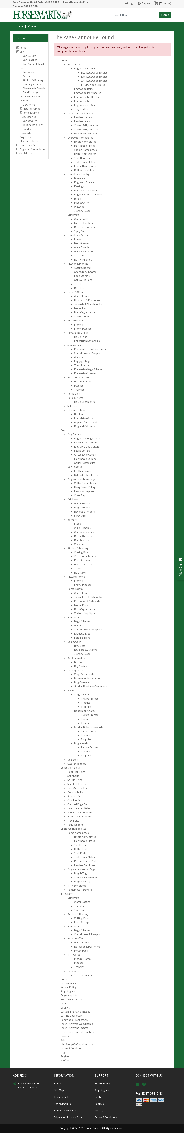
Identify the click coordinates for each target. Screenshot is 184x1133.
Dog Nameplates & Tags (81, 479)
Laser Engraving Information (77, 1032)
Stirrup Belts (74, 780)
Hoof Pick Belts (76, 772)
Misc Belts (73, 820)
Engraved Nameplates (32, 149)
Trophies (79, 389)
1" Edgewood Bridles (93, 85)
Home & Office (30, 113)
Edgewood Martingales (87, 93)
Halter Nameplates (85, 154)
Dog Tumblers (82, 507)
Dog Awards (81, 743)
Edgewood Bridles (84, 68)
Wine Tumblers (83, 247)
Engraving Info (69, 995)
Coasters (79, 255)
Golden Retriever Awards (88, 727)
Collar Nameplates (85, 483)
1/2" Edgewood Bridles (94, 72)
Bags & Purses (82, 621)
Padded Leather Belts (79, 812)
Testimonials (68, 983)
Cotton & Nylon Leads (86, 129)
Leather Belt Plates (85, 865)
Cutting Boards (32, 84)
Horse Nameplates (78, 833)
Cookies (65, 1007)
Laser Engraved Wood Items (77, 1024)
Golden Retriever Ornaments (91, 686)
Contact (32, 26)
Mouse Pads (81, 308)
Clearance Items (29, 141)
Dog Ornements (83, 682)
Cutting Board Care (72, 1015)
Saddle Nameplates (85, 150)
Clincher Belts (75, 800)
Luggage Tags (82, 361)
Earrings (79, 186)
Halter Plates (81, 849)
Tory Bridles (81, 109)
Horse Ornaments (84, 402)
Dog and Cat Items (84, 426)
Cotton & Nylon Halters (87, 125)
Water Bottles (82, 219)
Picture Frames (31, 108)
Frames (78, 324)
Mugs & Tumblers (84, 223)
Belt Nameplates (84, 170)
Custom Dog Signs (84, 613)
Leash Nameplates (85, 491)
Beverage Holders (84, 227)
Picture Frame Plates (86, 861)
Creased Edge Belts (78, 804)
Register (65, 1056)
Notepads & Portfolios (87, 300)
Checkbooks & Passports (88, 353)
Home (19, 26)
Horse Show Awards (78, 377)
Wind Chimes (81, 296)
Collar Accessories (84, 463)
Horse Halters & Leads (80, 113)
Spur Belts (73, 776)
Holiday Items (30, 129)
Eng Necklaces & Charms (88, 194)
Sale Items (73, 406)
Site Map (59, 1090)
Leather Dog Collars (85, 442)
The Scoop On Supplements (77, 1044)
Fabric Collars (82, 450)
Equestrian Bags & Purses (89, 369)
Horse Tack (73, 64)
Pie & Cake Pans (32, 96)
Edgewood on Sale (85, 105)
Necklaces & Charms (85, 190)
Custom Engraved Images (75, 1011)
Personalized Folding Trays (90, 349)
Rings (77, 198)
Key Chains (80, 666)
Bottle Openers (83, 259)
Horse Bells (74, 394)
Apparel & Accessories (86, 422)
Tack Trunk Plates (84, 162)
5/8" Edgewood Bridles (94, 76)
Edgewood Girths (84, 101)
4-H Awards (73, 955)
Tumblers (79, 906)
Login (64, 1052)
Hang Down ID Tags (85, 487)
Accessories (29, 117)
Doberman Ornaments (87, 678)
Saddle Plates (82, 845)
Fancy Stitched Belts (79, 788)
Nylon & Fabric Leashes (87, 475)
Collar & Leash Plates (86, 877)
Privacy (65, 1036)
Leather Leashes (83, 471)
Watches (79, 207)
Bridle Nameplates (85, 141)
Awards (26, 133)
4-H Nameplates (76, 885)
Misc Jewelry (81, 202)
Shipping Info (68, 991)
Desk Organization (85, 312)
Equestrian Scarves (85, 373)
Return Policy (68, 987)
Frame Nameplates (85, 166)
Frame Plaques (82, 328)
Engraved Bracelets (85, 182)
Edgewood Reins (84, 89)
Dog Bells (25, 137)
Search (165, 15)
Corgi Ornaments (84, 674)
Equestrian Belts (29, 145)
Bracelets (79, 178)
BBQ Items (29, 104)
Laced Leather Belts (78, 808)
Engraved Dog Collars (86, 446)
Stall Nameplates (84, 158)
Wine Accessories (84, 251)
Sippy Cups (80, 231)
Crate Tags (80, 495)
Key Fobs (79, 662)
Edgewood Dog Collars (87, 438)
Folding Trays (82, 637)
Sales (64, 1040)
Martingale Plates (84, 146)
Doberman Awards (85, 711)
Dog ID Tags (81, 873)
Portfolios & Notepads (87, 601)
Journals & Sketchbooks (88, 304)
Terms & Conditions (72, 1048)
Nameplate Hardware (79, 889)
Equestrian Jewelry (78, 174)
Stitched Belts (75, 796)
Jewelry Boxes (82, 211)
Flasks (77, 239)
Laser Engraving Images (74, 1028)
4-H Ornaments (83, 975)
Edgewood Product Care (75, 1020)
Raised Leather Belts (79, 816)
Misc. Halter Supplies (86, 133)
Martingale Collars (85, 459)
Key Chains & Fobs (32, 125)
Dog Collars (29, 56)
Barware (27, 76)
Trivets (27, 100)
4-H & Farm (25, 153)
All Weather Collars (85, 454)
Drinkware (28, 72)
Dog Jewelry (29, 121)
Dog (21, 52)
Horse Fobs (80, 337)
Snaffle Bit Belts (76, 784)
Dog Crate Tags (83, 881)
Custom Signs (82, 316)
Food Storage (30, 92)
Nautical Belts (75, 824)
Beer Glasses (81, 243)
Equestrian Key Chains (87, 341)
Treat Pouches (82, 365)
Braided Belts (75, 792)
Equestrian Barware (78, 235)
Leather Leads (82, 121)
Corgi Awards (81, 694)
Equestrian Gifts (83, 418)
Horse (22, 47)
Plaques (78, 385)
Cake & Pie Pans (83, 280)
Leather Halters (83, 117)
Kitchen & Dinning (32, 80)
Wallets (78, 357)
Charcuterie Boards (34, 88)
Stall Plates (81, 853)
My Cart (65, 1060)
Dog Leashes (29, 60)
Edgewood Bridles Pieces (88, 97)
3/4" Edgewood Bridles (94, 80)
